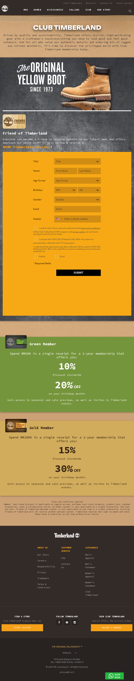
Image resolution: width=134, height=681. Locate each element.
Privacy (41, 572)
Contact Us (106, 3)
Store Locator (124, 3)
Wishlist (91, 3)
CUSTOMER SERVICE (66, 549)
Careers (41, 560)
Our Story (43, 554)
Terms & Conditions (43, 586)
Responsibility (45, 566)
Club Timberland (72, 3)
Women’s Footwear (90, 584)
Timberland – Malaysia (4, 8)
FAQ (63, 558)
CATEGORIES (91, 547)
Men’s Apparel (89, 556)
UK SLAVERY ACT (67, 672)
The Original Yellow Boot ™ (67, 646)
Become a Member (111, 627)
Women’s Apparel (89, 575)
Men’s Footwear (90, 566)
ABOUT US (42, 547)
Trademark (43, 578)
